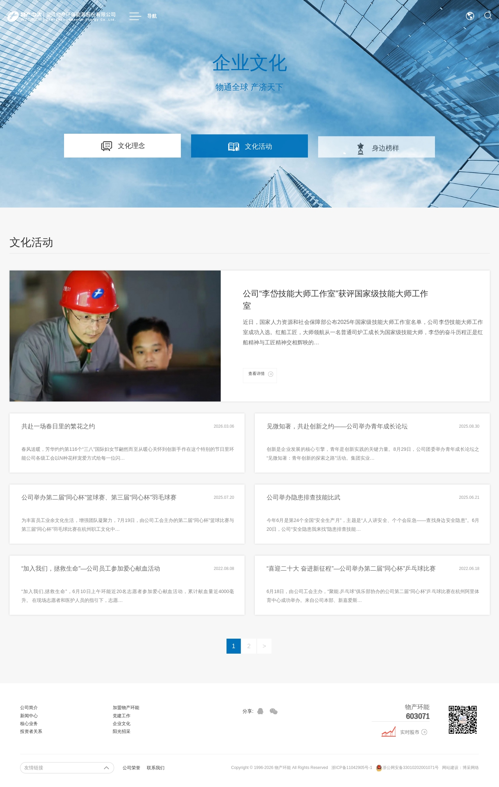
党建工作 (121, 715)
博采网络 (471, 767)
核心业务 (29, 723)
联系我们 (156, 767)
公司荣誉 (131, 767)
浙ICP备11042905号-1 (351, 767)
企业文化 (121, 723)
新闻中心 (29, 715)
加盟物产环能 (126, 707)
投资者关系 (31, 731)
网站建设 (450, 767)
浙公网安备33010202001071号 (407, 768)
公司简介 (29, 707)
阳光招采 (121, 731)
